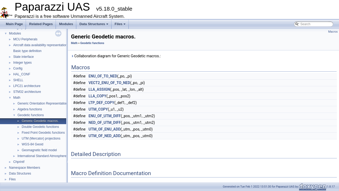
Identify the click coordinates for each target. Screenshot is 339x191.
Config (18, 68)
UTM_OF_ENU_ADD (104, 129)
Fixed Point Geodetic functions (43, 132)
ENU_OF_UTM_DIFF (104, 116)
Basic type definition (27, 51)
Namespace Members (24, 168)
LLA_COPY (97, 96)
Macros (333, 31)
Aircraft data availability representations (41, 45)
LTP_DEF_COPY (101, 103)
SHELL (18, 80)
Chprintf (18, 162)
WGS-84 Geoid (32, 144)
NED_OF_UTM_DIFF (104, 122)
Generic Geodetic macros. (40, 121)
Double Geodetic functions (40, 127)
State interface (23, 57)
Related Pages (41, 24)
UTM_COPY (98, 109)
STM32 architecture (27, 92)
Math (16, 97)
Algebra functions (29, 109)
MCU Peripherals (25, 39)
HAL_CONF (21, 74)
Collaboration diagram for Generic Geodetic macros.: (116, 56)
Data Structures (93, 24)
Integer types (22, 62)
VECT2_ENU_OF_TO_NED (109, 83)
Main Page (14, 24)
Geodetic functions (30, 115)
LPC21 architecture (27, 86)
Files (120, 24)
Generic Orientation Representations (43, 103)
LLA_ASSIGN (99, 89)
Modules (66, 24)
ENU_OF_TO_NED (102, 76)
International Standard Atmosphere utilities (47, 156)
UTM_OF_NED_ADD (104, 136)
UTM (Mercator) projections (41, 138)
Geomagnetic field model (39, 150)
